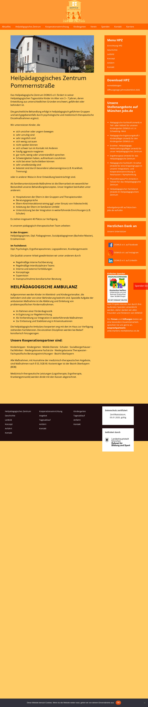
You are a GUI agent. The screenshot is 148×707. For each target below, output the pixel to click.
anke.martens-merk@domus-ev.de (123, 330)
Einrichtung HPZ (114, 45)
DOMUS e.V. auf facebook (122, 244)
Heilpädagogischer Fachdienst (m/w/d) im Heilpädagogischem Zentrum (124, 192)
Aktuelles (6, 26)
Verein (94, 26)
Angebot (43, 415)
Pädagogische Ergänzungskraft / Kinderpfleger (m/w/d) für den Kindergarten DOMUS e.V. (125, 138)
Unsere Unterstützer (116, 231)
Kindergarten (80, 26)
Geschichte (112, 50)
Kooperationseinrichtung (57, 26)
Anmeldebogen (114, 85)
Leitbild (110, 54)
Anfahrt (110, 62)
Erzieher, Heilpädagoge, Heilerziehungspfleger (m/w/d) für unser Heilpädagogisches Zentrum (126, 148)
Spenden (105, 26)
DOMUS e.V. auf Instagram (123, 252)
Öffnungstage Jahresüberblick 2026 (123, 89)
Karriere (130, 26)
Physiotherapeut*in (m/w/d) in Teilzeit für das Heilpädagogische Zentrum (125, 182)
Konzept (111, 58)
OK (118, 703)
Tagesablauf (45, 420)
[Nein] (144, 702)
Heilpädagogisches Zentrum (28, 26)
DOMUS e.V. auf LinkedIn (122, 260)
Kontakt (118, 26)
